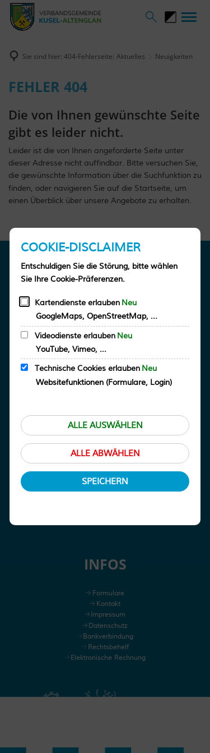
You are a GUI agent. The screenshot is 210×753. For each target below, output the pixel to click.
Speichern (105, 481)
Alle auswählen (105, 425)
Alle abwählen (105, 453)
